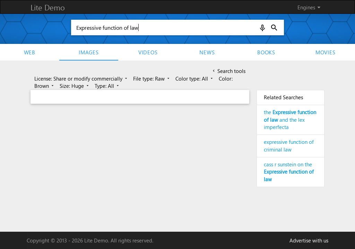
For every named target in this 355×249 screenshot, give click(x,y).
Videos (148, 52)
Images (89, 52)
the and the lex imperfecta (290, 120)
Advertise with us (308, 240)
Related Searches (283, 97)
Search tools (228, 70)
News (207, 52)
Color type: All (194, 78)
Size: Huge (75, 85)
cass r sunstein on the (289, 172)
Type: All (107, 85)
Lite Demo (48, 7)
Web (29, 52)
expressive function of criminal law (289, 145)
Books (266, 52)
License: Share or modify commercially (81, 78)
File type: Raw (152, 78)
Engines (310, 7)
